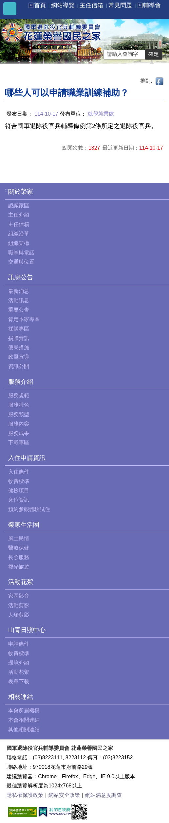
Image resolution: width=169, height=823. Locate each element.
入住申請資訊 (27, 457)
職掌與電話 (21, 252)
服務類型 (18, 414)
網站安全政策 (64, 795)
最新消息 (18, 291)
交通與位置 (21, 262)
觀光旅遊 (18, 567)
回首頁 (37, 5)
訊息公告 (20, 277)
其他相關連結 (24, 729)
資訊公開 (18, 366)
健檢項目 (18, 490)
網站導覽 (63, 5)
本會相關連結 (24, 720)
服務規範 (18, 395)
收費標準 (18, 481)
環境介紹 (18, 663)
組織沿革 (18, 233)
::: (7, 189)
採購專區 (18, 328)
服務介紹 (20, 381)
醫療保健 (18, 548)
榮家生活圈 (23, 524)
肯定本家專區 (24, 319)
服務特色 (18, 405)
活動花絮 (20, 581)
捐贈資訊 (18, 338)
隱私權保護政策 (25, 795)
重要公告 (18, 310)
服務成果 (18, 433)
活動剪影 (18, 605)
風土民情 (18, 538)
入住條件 (18, 472)
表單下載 (18, 681)
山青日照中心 (27, 629)
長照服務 (18, 557)
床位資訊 (18, 500)
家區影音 (18, 596)
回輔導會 (149, 5)
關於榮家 (20, 191)
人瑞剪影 (18, 615)
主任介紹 (18, 215)
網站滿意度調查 (103, 795)
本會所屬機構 (24, 710)
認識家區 (18, 205)
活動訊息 (18, 300)
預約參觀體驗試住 (29, 509)
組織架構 (18, 243)
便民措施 (18, 347)
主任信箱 (91, 5)
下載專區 (18, 442)
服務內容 (18, 424)
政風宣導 (18, 357)
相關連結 (20, 696)
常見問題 (120, 5)
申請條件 (18, 644)
